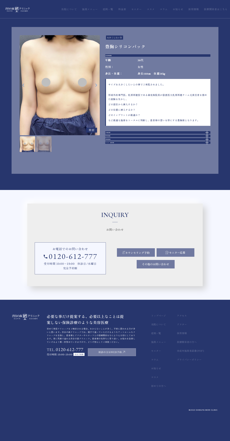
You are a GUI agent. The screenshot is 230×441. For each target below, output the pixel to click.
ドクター (182, 350)
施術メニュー (158, 368)
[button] (96, 85)
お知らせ (156, 394)
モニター (156, 376)
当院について (158, 350)
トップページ (158, 341)
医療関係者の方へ (187, 368)
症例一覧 (156, 359)
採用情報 (182, 359)
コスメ (155, 403)
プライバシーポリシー (189, 385)
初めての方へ (158, 412)
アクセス (182, 341)
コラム (155, 385)
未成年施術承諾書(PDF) (190, 376)
